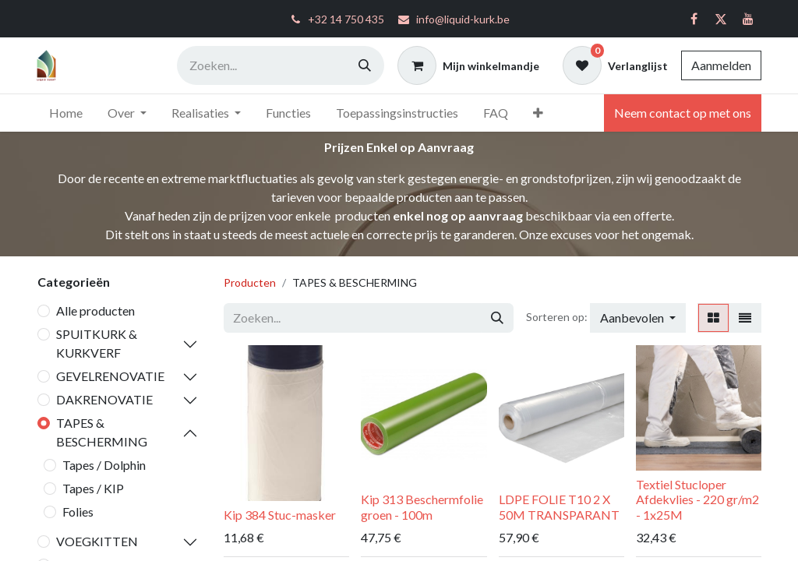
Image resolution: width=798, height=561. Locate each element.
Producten (250, 282)
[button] (638, 318)
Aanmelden (721, 65)
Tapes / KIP (93, 488)
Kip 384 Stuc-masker (280, 514)
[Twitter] (720, 18)
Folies (78, 511)
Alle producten (95, 310)
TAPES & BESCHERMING (101, 432)
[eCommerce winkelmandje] (468, 65)
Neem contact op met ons (682, 112)
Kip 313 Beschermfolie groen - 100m (422, 506)
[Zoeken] (364, 65)
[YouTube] (748, 18)
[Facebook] (693, 18)
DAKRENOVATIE (104, 399)
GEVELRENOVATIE (110, 376)
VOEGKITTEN (97, 541)
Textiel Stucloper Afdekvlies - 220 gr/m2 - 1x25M (697, 499)
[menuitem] (66, 113)
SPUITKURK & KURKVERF (96, 343)
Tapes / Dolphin (104, 464)
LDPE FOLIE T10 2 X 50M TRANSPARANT (559, 506)
